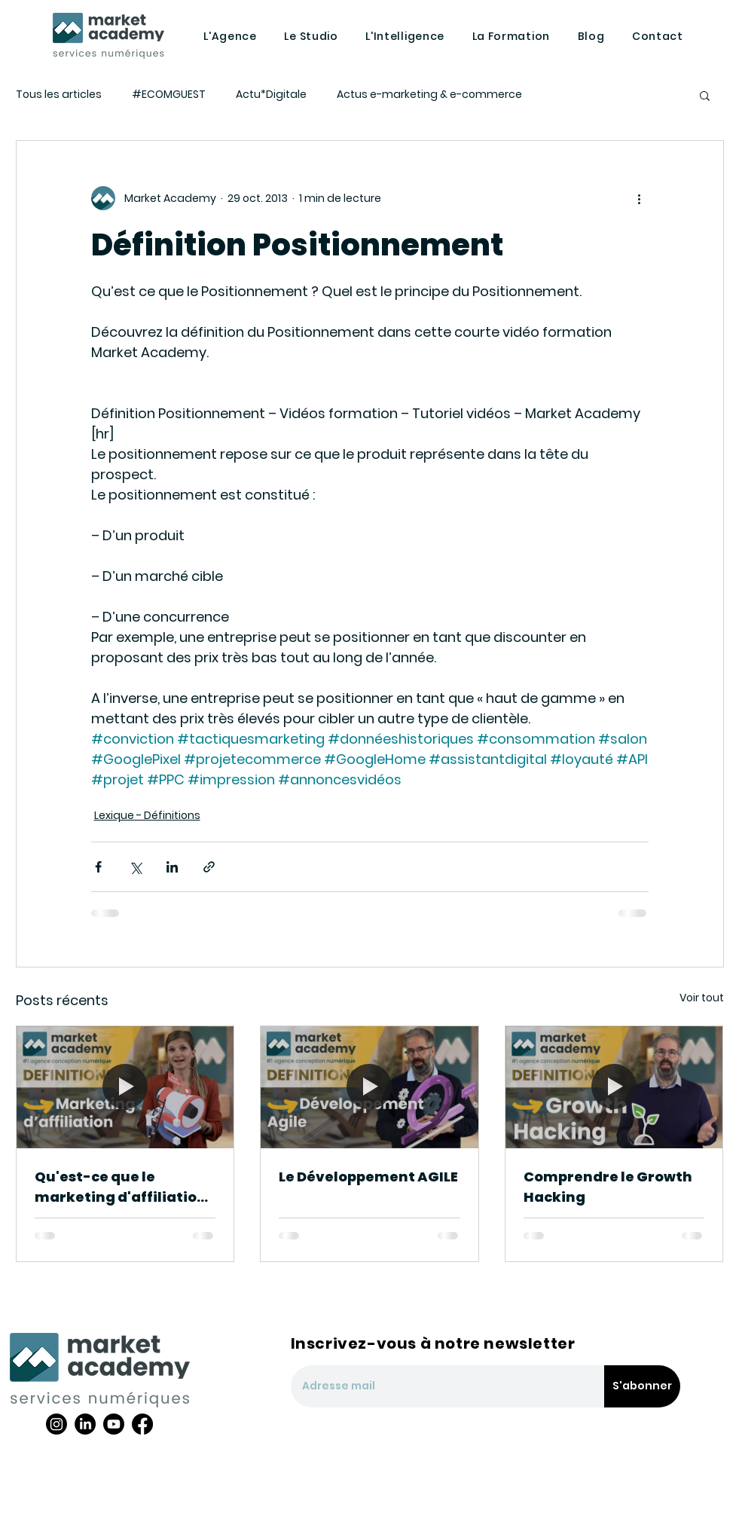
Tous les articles (59, 94)
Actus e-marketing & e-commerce (429, 94)
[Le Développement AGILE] (369, 1087)
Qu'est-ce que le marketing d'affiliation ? (120, 1187)
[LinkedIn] (85, 1424)
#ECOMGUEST (169, 94)
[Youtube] (113, 1424)
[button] (705, 95)
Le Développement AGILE (368, 1176)
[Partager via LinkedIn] (172, 867)
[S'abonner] (642, 1386)
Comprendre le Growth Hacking (608, 1186)
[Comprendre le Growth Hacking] (614, 1087)
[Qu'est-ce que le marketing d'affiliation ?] (125, 1087)
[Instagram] (56, 1424)
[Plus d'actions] (640, 198)
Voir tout (701, 997)
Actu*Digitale (271, 94)
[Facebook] (142, 1424)
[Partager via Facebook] (98, 867)
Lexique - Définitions (147, 815)
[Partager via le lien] (209, 867)
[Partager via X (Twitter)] (135, 867)
